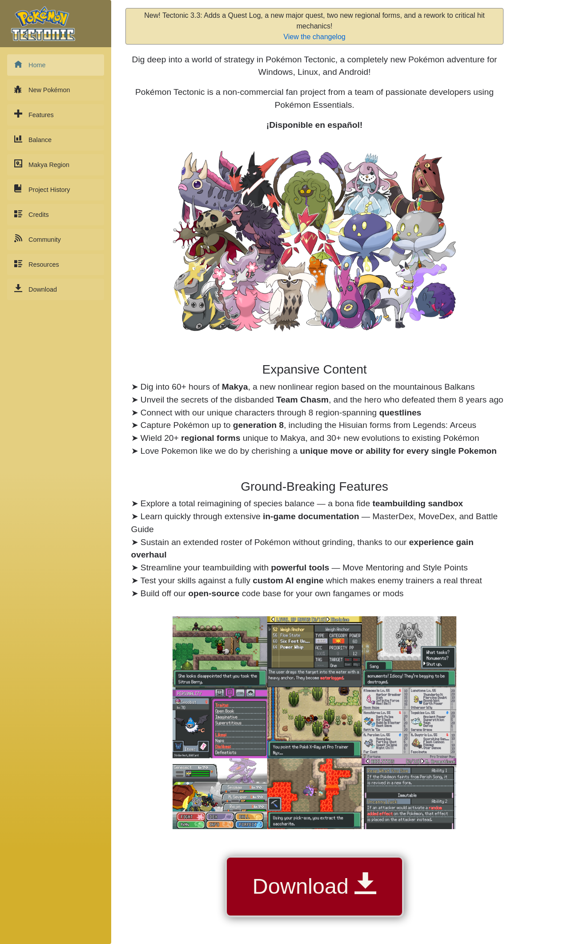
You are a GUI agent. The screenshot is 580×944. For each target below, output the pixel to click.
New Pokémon (42, 89)
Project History (42, 189)
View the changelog (314, 37)
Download (35, 289)
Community (37, 239)
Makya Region (41, 164)
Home (29, 64)
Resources (36, 264)
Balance (33, 139)
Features (34, 114)
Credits (31, 214)
